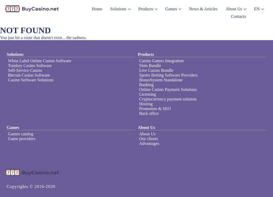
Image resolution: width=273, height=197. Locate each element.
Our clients (148, 138)
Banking (146, 84)
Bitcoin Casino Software (29, 75)
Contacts (238, 16)
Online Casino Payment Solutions (168, 89)
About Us (147, 134)
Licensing (147, 94)
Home (97, 9)
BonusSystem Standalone (161, 80)
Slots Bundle (150, 65)
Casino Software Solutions (31, 80)
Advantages (149, 143)
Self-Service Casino (25, 70)
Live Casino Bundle (156, 70)
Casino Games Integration (161, 60)
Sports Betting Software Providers (168, 75)
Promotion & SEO (155, 108)
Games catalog (20, 134)
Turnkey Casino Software (30, 65)
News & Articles (203, 9)
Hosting (146, 104)
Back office (149, 113)
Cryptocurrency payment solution (167, 99)
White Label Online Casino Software (39, 60)
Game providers (21, 138)
